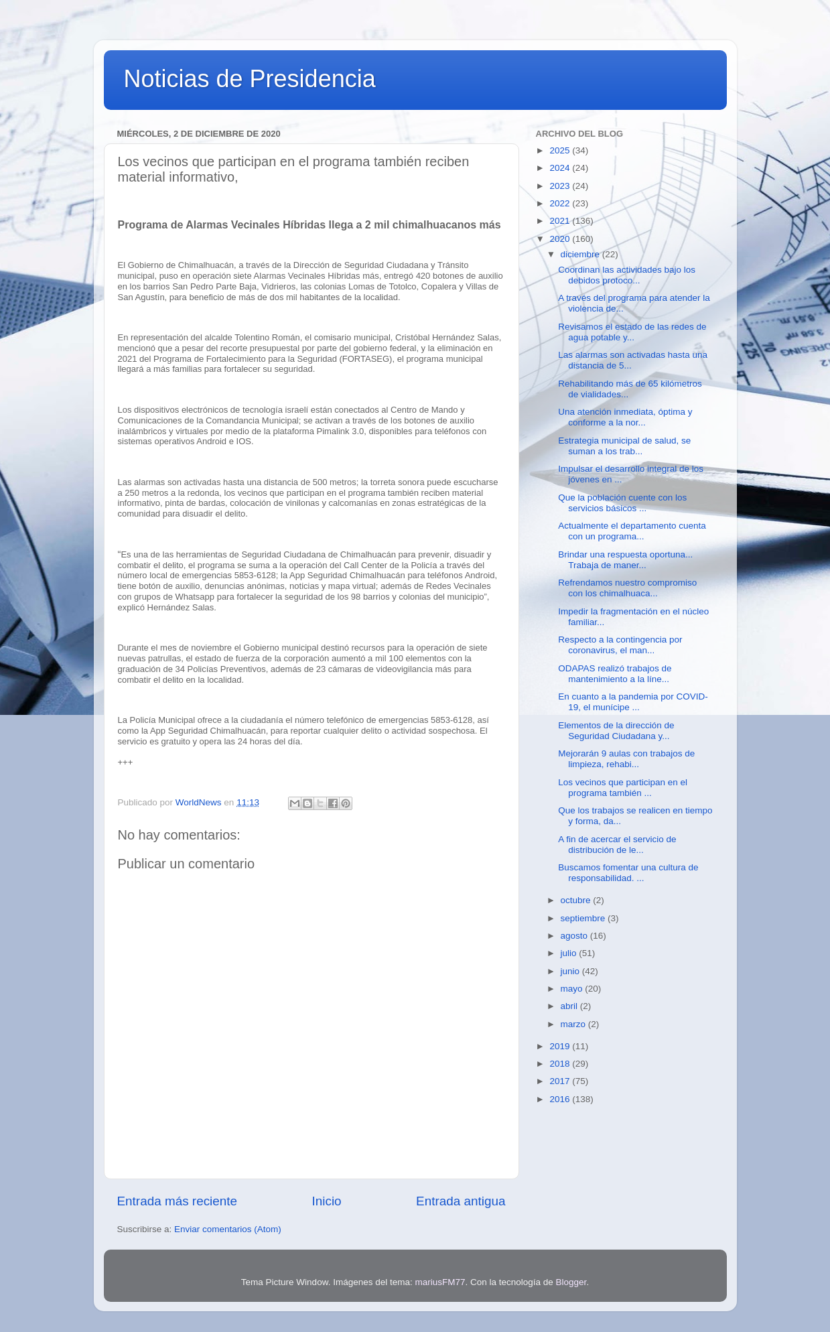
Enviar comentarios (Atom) (227, 1229)
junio (571, 971)
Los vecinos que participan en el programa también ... (622, 787)
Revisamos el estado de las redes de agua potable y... (632, 332)
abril (570, 1006)
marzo (574, 1024)
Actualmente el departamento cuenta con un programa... (632, 531)
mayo (573, 989)
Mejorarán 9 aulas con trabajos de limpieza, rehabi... (626, 758)
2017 (560, 1081)
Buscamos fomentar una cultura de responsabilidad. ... (628, 872)
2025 (560, 150)
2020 (560, 239)
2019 (560, 1046)
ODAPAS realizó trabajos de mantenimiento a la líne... (614, 673)
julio (570, 953)
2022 (560, 203)
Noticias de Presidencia (250, 78)
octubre (577, 900)
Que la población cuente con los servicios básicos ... (622, 502)
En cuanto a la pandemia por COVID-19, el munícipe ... (633, 701)
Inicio (327, 1201)
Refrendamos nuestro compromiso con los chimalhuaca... (627, 588)
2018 (560, 1064)
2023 (560, 186)
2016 (560, 1099)
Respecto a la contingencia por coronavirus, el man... (620, 645)
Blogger (571, 1282)
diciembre (581, 254)
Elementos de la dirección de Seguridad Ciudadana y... (616, 730)
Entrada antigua (460, 1201)
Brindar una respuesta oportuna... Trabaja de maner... (625, 559)
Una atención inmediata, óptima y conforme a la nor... (625, 417)
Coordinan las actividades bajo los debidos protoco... (626, 275)
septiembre (584, 918)
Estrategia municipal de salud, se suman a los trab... (624, 446)
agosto (575, 936)
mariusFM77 (440, 1282)
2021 (560, 221)
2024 (560, 168)
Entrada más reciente (177, 1201)
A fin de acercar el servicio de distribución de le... (617, 844)
